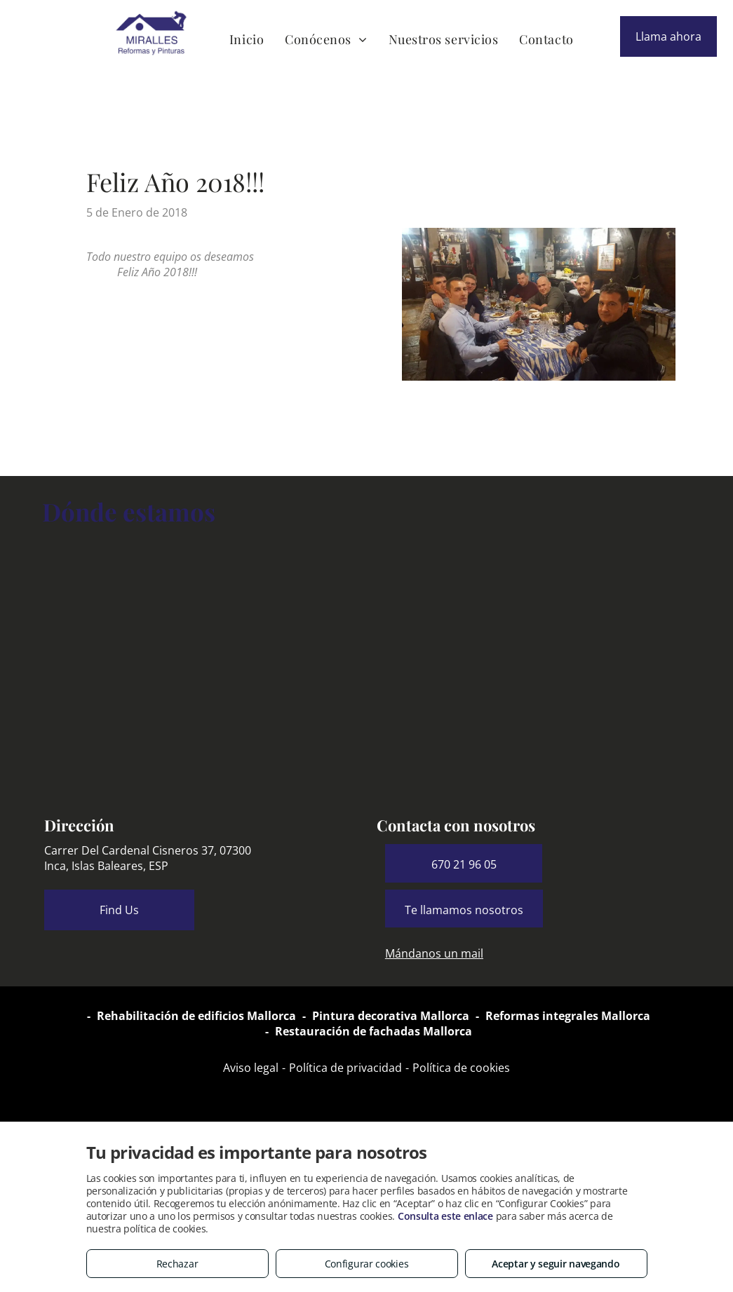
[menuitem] (246, 39)
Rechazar (177, 1263)
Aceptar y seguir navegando (555, 1263)
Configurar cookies (367, 1263)
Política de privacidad (345, 1067)
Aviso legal (250, 1067)
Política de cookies (461, 1067)
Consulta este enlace (445, 1216)
